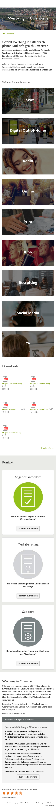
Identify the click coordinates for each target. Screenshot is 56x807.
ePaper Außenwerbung (40, 383)
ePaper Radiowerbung (11, 432)
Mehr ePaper (47, 448)
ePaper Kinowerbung (11, 409)
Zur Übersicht (8, 33)
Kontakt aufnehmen (28, 528)
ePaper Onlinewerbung (12, 383)
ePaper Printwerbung (39, 409)
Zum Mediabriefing (28, 777)
